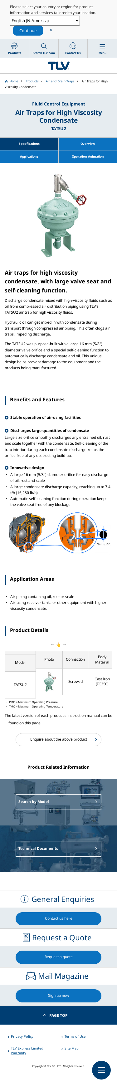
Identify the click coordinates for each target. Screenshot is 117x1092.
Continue (28, 30)
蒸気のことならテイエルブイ (58, 65)
